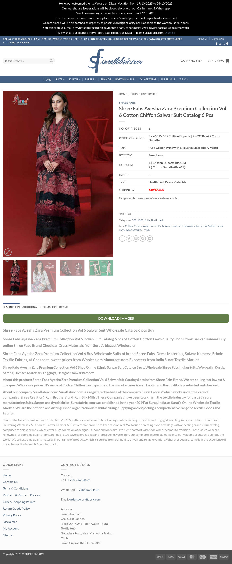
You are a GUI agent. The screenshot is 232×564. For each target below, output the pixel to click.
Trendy (146, 229)
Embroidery (188, 226)
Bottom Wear (124, 79)
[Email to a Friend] (136, 238)
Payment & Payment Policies (21, 495)
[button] (218, 60)
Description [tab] (11, 307)
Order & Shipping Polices (19, 502)
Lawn (220, 226)
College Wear (141, 226)
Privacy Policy (12, 515)
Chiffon (129, 226)
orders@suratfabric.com (85, 499)
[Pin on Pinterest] (143, 238)
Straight (137, 229)
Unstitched (149, 94)
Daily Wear (164, 226)
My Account (11, 528)
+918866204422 (79, 480)
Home (47, 79)
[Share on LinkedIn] (150, 238)
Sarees (90, 79)
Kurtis (75, 79)
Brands (106, 79)
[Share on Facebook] (122, 238)
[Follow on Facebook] (216, 43)
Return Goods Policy (16, 508)
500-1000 (138, 220)
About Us (203, 38)
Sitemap (8, 535)
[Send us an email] (220, 43)
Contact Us (218, 38)
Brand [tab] (63, 307)
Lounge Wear (148, 79)
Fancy (199, 226)
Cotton (153, 226)
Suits (60, 79)
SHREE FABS (127, 102)
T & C (184, 79)
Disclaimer (10, 521)
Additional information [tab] (39, 307)
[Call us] (224, 43)
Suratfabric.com (79, 420)
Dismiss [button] (170, 32)
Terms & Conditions (15, 488)
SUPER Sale (168, 79)
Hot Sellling (209, 226)
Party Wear (125, 229)
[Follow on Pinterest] (227, 43)
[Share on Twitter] (129, 238)
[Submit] (51, 60)
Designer (176, 226)
